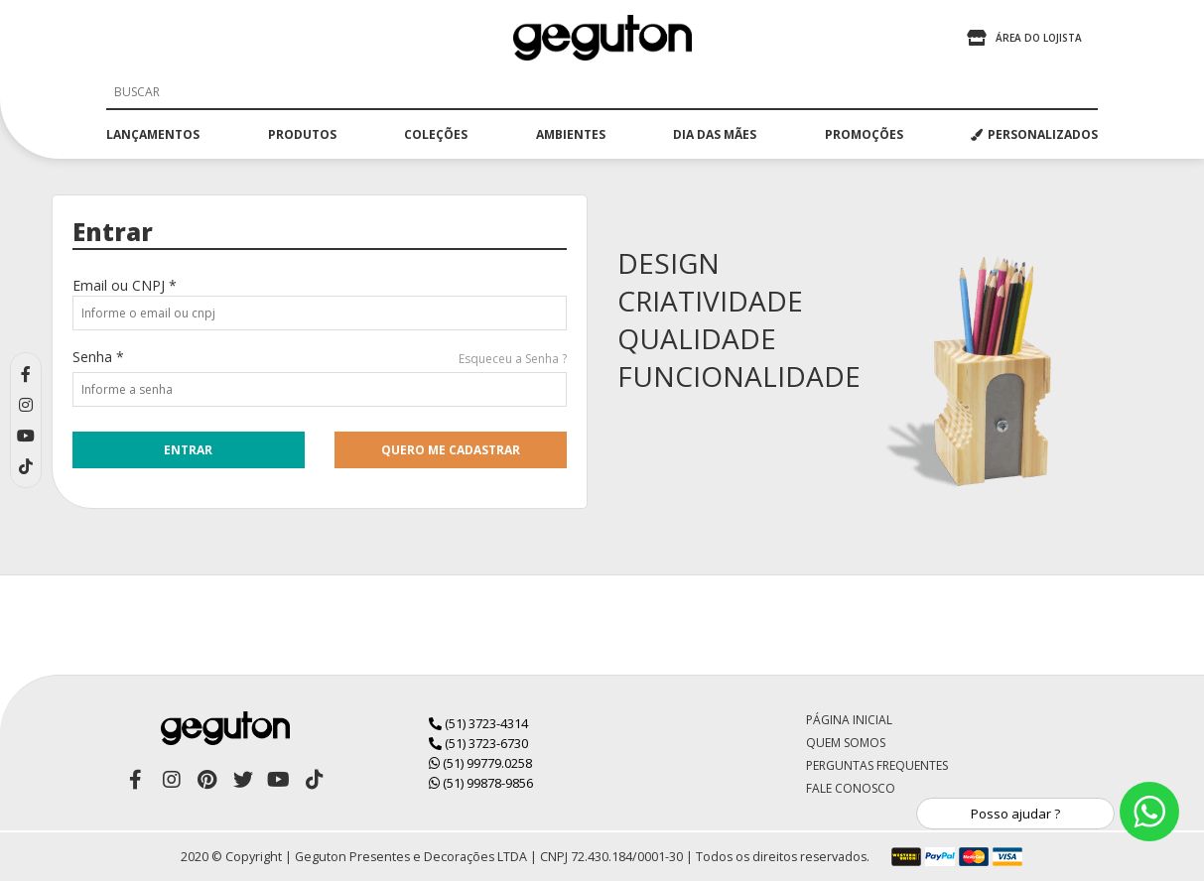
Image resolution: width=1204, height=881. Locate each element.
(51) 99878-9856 (481, 783)
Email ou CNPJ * (124, 285)
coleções (436, 134)
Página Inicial (849, 719)
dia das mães (714, 134)
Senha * (98, 356)
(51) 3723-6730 (478, 743)
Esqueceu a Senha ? (513, 358)
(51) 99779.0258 (480, 763)
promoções (864, 134)
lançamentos (153, 134)
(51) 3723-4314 (478, 723)
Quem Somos (845, 742)
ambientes (570, 134)
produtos (302, 134)
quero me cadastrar (450, 449)
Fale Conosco (850, 788)
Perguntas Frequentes (877, 765)
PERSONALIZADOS (1034, 134)
